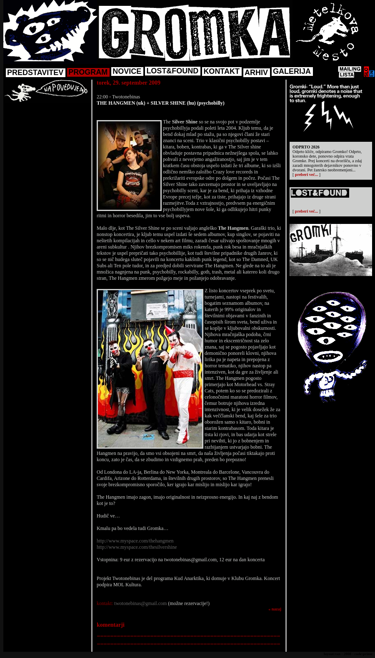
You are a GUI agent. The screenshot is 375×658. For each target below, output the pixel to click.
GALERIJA (292, 71)
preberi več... (306, 174)
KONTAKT (221, 71)
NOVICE (126, 71)
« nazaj (274, 609)
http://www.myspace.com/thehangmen (135, 541)
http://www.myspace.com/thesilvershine (137, 547)
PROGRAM (88, 72)
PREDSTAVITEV (35, 72)
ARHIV (256, 72)
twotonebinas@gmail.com (140, 603)
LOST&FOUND (172, 71)
